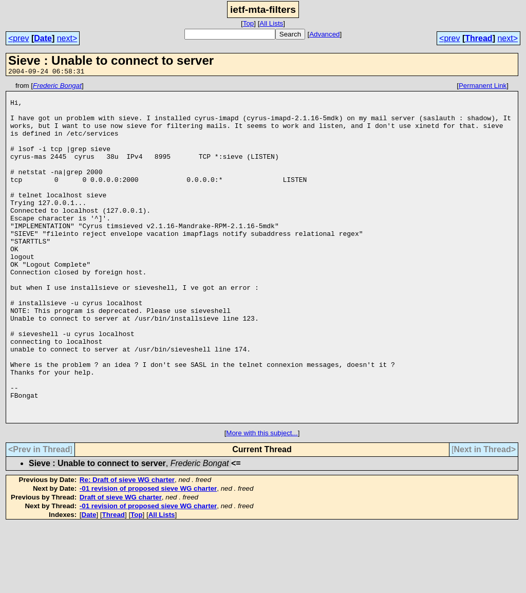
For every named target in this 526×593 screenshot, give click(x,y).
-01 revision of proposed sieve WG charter (148, 556)
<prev (18, 38)
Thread (478, 38)
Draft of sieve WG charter (121, 565)
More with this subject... (261, 501)
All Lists (271, 23)
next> (67, 38)
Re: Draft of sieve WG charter (127, 547)
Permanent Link (482, 87)
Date (43, 38)
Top (248, 23)
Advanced (324, 34)
